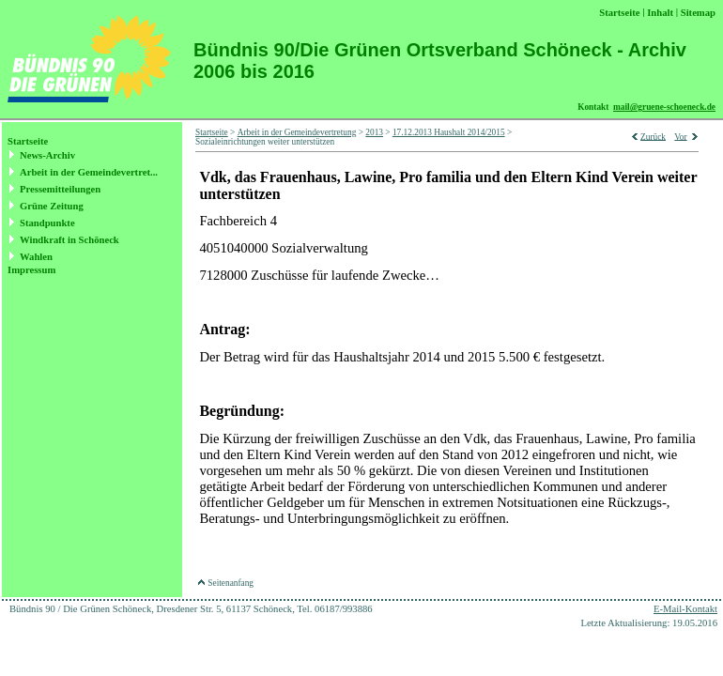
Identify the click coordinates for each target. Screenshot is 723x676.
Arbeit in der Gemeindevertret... (89, 172)
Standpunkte (47, 223)
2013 (374, 132)
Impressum (31, 270)
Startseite (28, 141)
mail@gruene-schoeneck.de (664, 107)
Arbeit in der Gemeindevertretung (297, 132)
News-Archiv (47, 155)
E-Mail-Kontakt (685, 609)
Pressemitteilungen (60, 189)
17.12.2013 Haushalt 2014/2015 (448, 132)
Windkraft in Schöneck (69, 240)
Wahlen (36, 257)
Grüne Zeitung (52, 206)
